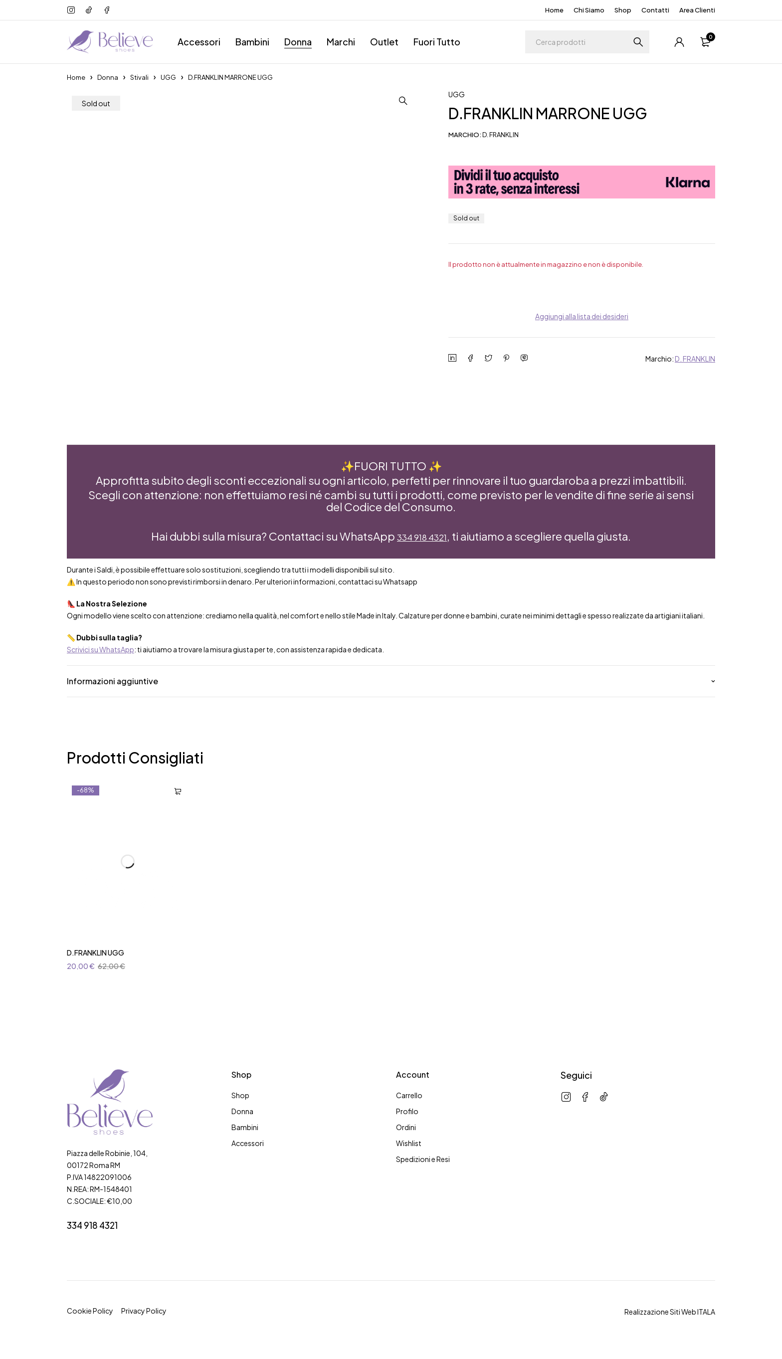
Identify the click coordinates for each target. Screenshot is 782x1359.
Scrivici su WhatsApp (100, 655)
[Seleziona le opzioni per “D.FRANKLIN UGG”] (177, 797)
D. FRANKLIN (695, 358)
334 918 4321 (422, 544)
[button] (413, 101)
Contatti (655, 10)
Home (554, 10)
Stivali (139, 77)
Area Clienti (697, 10)
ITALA (706, 1318)
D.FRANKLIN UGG (95, 959)
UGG (168, 77)
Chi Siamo (589, 10)
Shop (622, 10)
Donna (107, 77)
